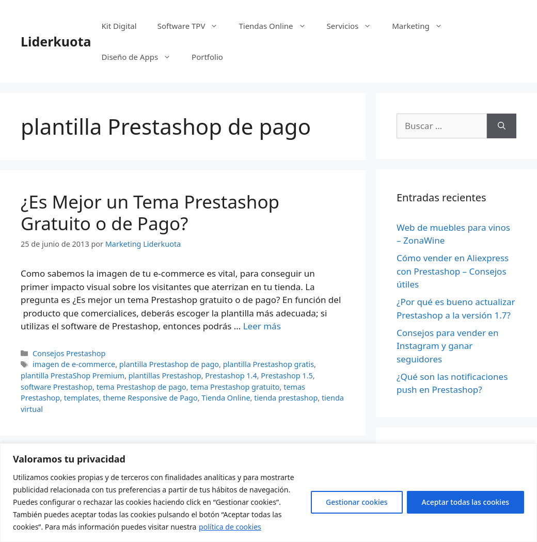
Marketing (422, 25)
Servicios (354, 25)
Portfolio (207, 57)
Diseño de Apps (142, 56)
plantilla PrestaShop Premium (72, 375)
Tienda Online (225, 398)
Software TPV (193, 25)
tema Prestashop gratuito (234, 387)
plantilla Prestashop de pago (169, 364)
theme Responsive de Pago (150, 398)
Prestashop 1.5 (286, 375)
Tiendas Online (277, 25)
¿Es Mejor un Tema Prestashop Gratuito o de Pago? (150, 212)
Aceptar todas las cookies (465, 502)
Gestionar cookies (357, 502)
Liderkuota (56, 41)
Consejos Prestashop (69, 353)
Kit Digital (119, 26)
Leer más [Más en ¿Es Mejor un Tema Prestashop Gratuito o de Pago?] (262, 326)
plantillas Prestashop (165, 375)
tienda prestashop (286, 398)
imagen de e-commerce (74, 364)
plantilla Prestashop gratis (268, 364)
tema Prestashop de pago (141, 387)
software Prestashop (56, 387)
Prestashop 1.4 (231, 375)
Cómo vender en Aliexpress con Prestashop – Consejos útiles (453, 271)
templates (81, 398)
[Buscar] (501, 126)
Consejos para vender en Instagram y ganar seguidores (447, 346)
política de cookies (230, 527)
